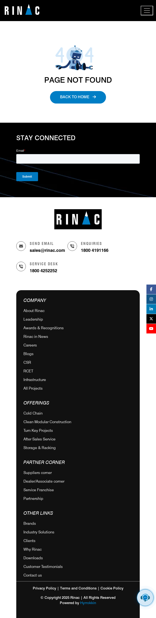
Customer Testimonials (43, 566)
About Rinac (34, 310)
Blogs (28, 354)
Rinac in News (35, 336)
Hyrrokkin (88, 603)
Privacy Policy (44, 588)
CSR (27, 362)
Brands (29, 523)
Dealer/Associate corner (43, 481)
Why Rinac (32, 549)
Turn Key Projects (38, 430)
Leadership (33, 319)
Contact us (32, 575)
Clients (29, 540)
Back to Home (78, 97)
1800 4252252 (43, 270)
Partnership (33, 498)
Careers (30, 345)
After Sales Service (39, 439)
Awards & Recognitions (43, 328)
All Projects (33, 388)
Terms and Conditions (78, 588)
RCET (28, 371)
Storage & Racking (39, 447)
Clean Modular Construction (47, 422)
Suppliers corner (37, 472)
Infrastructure (34, 379)
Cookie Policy (111, 588)
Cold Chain (33, 413)
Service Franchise (38, 490)
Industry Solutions (38, 532)
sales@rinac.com (47, 250)
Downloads (33, 558)
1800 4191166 (94, 250)
